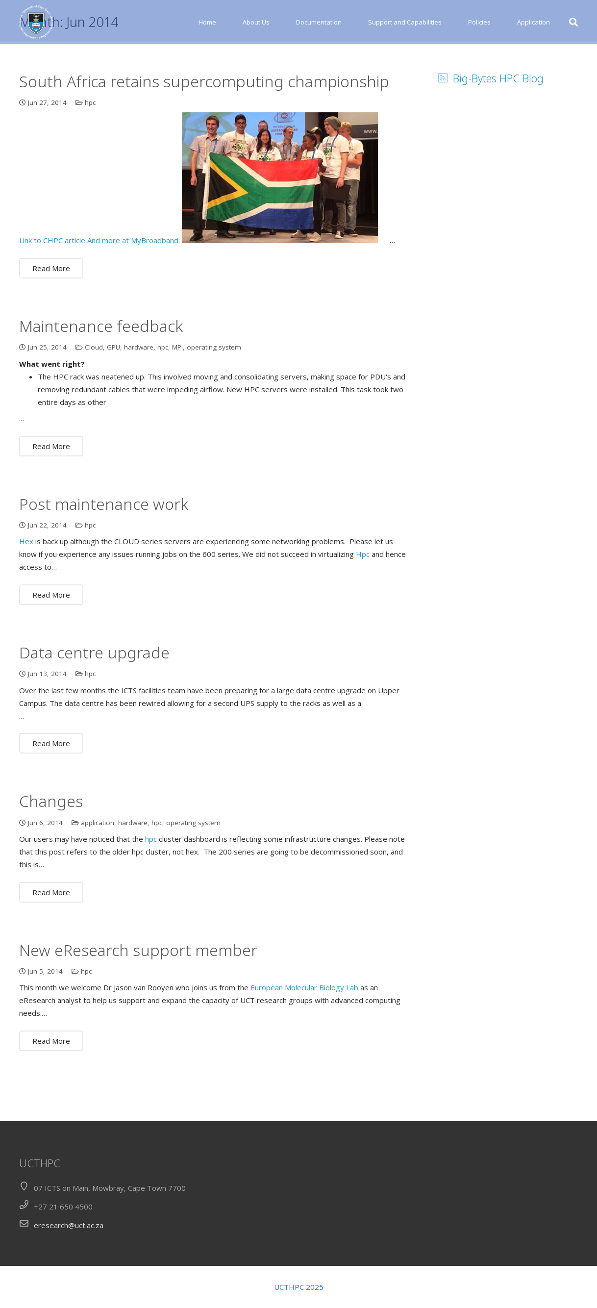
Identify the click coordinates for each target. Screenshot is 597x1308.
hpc (90, 143)
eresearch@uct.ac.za (68, 1225)
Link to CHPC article (52, 281)
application (97, 863)
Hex (26, 582)
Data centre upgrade (94, 693)
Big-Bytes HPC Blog (498, 118)
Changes (51, 841)
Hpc (363, 595)
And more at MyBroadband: (133, 281)
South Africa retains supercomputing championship (204, 121)
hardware (138, 387)
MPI (177, 387)
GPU (113, 387)
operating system (214, 387)
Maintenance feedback (101, 366)
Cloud (94, 387)
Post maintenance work (103, 544)
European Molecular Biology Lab (304, 1028)
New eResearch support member (138, 990)
